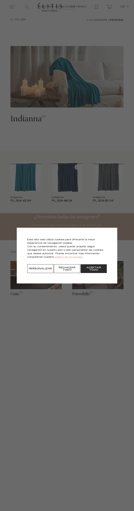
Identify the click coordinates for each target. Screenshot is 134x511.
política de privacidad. (69, 257)
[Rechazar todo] (67, 268)
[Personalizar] (40, 268)
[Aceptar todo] (94, 268)
